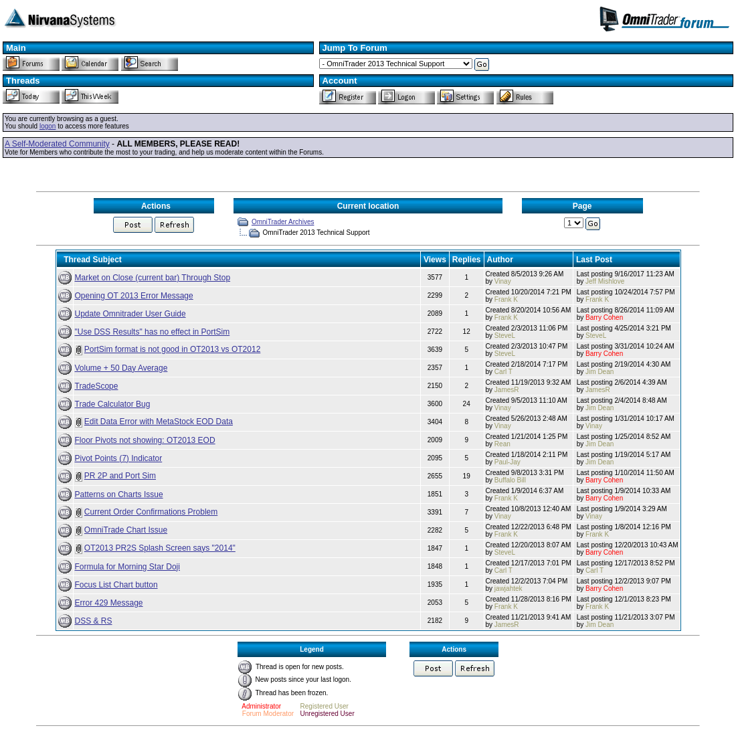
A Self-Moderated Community (57, 144)
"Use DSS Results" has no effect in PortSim (152, 332)
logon (47, 126)
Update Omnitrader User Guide (130, 313)
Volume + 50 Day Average (121, 368)
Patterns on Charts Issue (119, 494)
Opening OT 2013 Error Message (134, 295)
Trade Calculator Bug (113, 404)
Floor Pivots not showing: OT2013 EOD (145, 440)
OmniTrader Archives (283, 221)
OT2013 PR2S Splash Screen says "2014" (160, 548)
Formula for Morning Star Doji (127, 566)
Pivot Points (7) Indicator (119, 458)
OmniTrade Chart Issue (125, 530)
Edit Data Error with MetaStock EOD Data (158, 421)
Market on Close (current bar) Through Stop (153, 277)
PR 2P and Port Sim (120, 475)
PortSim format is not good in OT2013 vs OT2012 (172, 349)
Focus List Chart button (116, 584)
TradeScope (96, 386)
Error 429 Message (109, 603)
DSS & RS (93, 621)
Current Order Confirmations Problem (150, 512)
